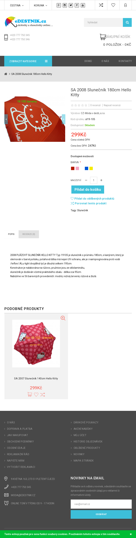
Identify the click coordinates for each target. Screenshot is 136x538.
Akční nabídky (83, 420)
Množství (76, 173)
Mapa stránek (84, 451)
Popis (11, 225)
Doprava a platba (20, 420)
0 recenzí (95, 97)
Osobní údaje (16, 439)
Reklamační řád (18, 445)
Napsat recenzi (112, 97)
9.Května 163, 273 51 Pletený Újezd (33, 470)
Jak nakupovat (17, 426)
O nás (105, 53)
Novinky (79, 445)
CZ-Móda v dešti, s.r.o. (93, 105)
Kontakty (125, 53)
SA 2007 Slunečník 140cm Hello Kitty (36, 369)
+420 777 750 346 (20, 39)
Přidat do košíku (89, 181)
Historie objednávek (88, 432)
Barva (75, 154)
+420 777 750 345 (20, 35)
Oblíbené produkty (87, 439)
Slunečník (82, 201)
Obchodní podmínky (20, 432)
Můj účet (80, 426)
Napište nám (15, 451)
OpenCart (18, 528)
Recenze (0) (28, 225)
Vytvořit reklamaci (21, 458)
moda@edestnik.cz (23, 486)
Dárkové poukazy (86, 413)
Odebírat (101, 505)
